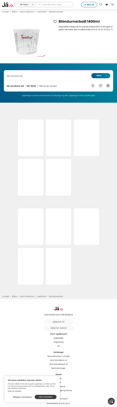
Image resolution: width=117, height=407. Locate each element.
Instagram (64, 399)
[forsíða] (8, 4)
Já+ (58, 346)
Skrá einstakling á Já (58, 364)
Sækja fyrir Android (59, 328)
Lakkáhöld (41, 11)
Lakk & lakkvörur (27, 11)
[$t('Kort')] (106, 4)
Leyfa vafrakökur (45, 397)
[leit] (54, 4)
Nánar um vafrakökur (14, 391)
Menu (112, 4)
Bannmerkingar (58, 368)
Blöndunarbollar (56, 11)
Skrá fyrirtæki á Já (58, 360)
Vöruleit (5, 11)
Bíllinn (14, 11)
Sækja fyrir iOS (58, 322)
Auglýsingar (58, 338)
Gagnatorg (58, 342)
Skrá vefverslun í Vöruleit (58, 356)
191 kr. (99, 75)
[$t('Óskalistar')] (100, 4)
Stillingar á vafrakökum (22, 397)
